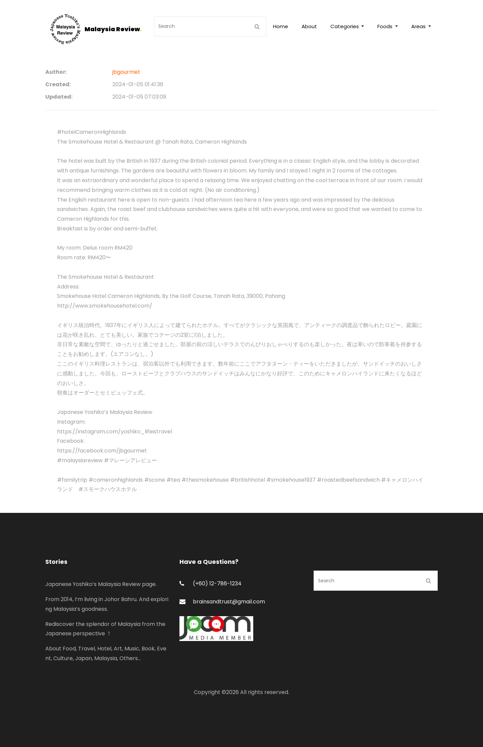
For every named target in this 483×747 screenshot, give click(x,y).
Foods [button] (385, 26)
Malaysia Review (113, 29)
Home (280, 26)
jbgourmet (126, 72)
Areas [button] (419, 26)
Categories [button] (345, 26)
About (309, 26)
